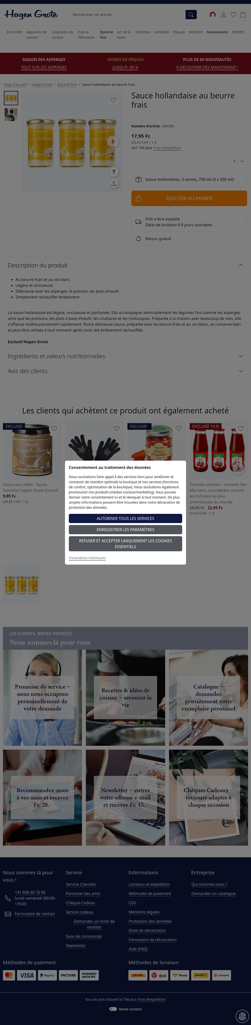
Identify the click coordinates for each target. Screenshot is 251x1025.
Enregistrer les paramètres (125, 529)
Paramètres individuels (87, 558)
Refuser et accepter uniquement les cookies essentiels (125, 543)
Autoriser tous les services (125, 518)
